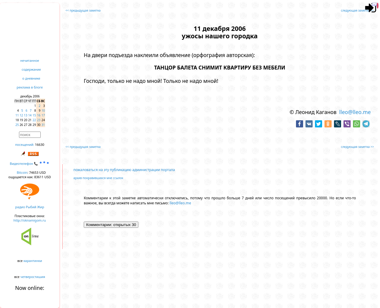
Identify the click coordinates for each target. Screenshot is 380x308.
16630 (39, 144)
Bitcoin (22, 172)
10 (43, 110)
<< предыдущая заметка (83, 10)
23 (38, 120)
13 (25, 115)
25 (17, 125)
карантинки (32, 260)
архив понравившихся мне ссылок (98, 178)
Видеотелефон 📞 (30, 163)
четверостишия (32, 276)
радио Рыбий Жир (29, 207)
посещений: (24, 144)
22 (34, 120)
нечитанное (29, 60)
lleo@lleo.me (355, 112)
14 (29, 115)
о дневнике (31, 78)
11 (17, 115)
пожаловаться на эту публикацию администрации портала (124, 169)
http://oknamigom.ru (29, 220)
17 (43, 115)
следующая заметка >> (357, 10)
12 (21, 115)
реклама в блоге (30, 87)
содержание (31, 69)
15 (34, 115)
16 (38, 115)
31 (43, 125)
